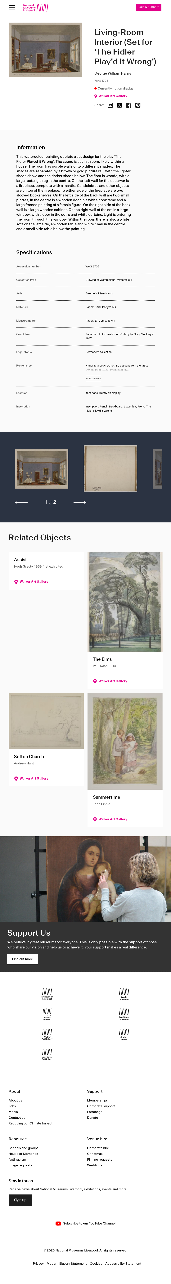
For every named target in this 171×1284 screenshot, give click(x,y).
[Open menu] (12, 8)
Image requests (20, 1165)
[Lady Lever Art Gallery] (47, 1054)
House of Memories (23, 1154)
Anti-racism (17, 1159)
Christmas (95, 1154)
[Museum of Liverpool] (47, 994)
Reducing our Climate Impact (30, 1123)
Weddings (94, 1165)
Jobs (12, 1106)
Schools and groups (23, 1148)
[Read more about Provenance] (120, 373)
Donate (92, 1117)
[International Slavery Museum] (47, 1014)
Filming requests (99, 1159)
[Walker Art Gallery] (47, 1034)
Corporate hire (98, 1148)
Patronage (94, 1112)
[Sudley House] (124, 1034)
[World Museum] (124, 994)
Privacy (38, 1263)
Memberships (97, 1100)
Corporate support (101, 1106)
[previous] (21, 502)
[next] (80, 502)
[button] (41, 470)
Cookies (96, 1263)
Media (13, 1112)
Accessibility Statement (123, 1263)
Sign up (20, 1200)
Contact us (17, 1117)
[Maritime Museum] (124, 1014)
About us (15, 1100)
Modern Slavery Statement (67, 1263)
